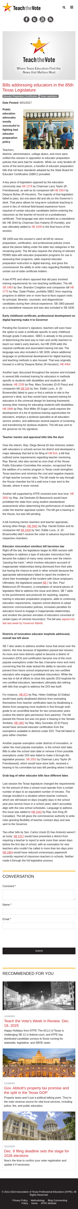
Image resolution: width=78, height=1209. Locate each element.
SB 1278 (27, 186)
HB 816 (52, 453)
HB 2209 (19, 384)
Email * (7, 919)
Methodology (38, 1200)
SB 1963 (8, 287)
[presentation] (28, 938)
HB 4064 (65, 364)
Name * (7, 904)
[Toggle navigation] (71, 7)
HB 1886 (8, 408)
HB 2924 (59, 190)
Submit (39, 950)
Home (34, 1203)
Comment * (9, 886)
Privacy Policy (20, 1200)
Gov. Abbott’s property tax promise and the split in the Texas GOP (36, 1090)
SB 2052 (31, 759)
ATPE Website (48, 1203)
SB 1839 (37, 226)
